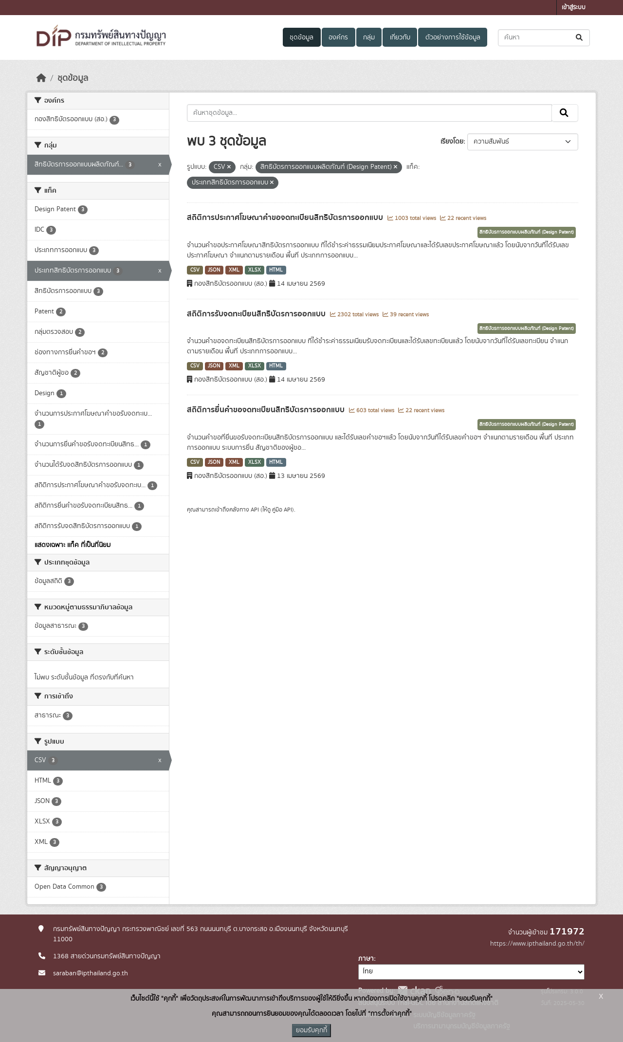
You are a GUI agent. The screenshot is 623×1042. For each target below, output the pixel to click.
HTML (276, 270)
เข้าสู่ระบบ (574, 7)
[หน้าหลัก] (41, 78)
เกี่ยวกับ (400, 37)
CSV (195, 270)
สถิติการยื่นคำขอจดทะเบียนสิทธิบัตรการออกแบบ (267, 409)
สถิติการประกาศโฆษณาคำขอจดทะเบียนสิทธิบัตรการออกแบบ (286, 217)
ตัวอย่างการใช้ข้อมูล (452, 37)
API (255, 509)
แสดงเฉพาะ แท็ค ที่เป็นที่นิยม (72, 545)
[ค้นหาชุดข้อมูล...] (544, 37)
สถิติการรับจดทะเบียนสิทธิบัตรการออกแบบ (257, 314)
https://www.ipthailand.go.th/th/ (537, 944)
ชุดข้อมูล (301, 37)
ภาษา (366, 959)
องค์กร (338, 37)
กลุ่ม (369, 37)
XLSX (254, 270)
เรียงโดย (451, 141)
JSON (214, 270)
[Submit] (579, 37)
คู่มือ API (282, 509)
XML (234, 270)
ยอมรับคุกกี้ (311, 1030)
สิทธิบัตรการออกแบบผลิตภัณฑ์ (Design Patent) (526, 232)
